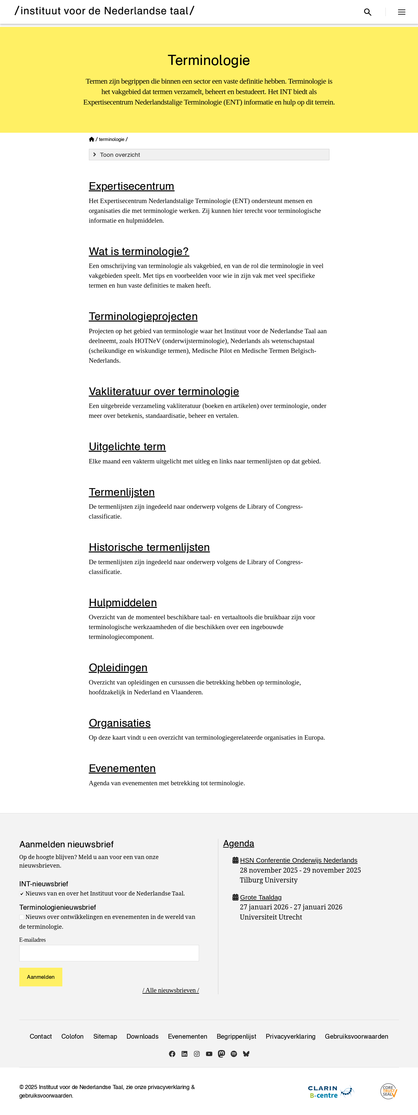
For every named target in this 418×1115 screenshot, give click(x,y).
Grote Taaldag (261, 897)
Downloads (143, 1036)
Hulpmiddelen (123, 602)
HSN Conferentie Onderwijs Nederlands (299, 860)
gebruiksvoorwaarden (45, 1095)
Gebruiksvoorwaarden (356, 1036)
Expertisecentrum (132, 185)
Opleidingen (118, 667)
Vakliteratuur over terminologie (164, 391)
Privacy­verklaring (290, 1036)
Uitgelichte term (127, 446)
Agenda (238, 843)
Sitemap (105, 1036)
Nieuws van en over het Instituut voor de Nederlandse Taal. (105, 893)
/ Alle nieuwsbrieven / (170, 990)
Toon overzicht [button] (115, 154)
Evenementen (122, 768)
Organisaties (120, 722)
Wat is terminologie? (139, 251)
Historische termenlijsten (149, 546)
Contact (41, 1036)
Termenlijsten (122, 491)
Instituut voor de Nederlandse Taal (81, 1087)
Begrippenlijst (236, 1036)
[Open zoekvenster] (368, 12)
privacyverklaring (168, 1087)
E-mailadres (32, 940)
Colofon (72, 1036)
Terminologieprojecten (143, 316)
